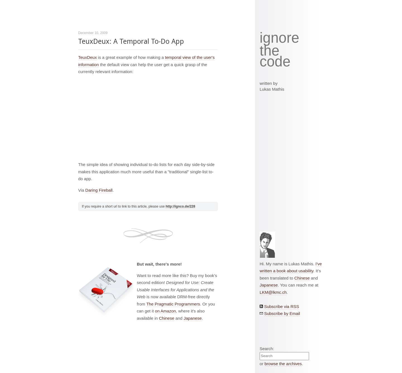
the (269, 50)
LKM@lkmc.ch (273, 292)
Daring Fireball (99, 190)
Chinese (166, 318)
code (275, 61)
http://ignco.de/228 (180, 206)
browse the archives (283, 363)
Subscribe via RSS (281, 306)
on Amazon (165, 311)
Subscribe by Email (282, 313)
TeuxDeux (87, 57)
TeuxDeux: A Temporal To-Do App (131, 41)
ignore (279, 38)
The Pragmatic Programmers (173, 304)
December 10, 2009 (92, 33)
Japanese (193, 318)
